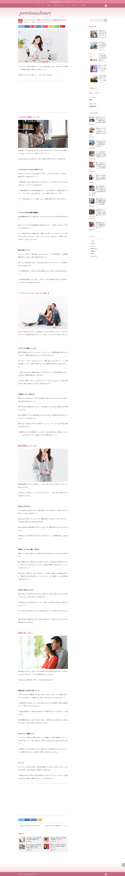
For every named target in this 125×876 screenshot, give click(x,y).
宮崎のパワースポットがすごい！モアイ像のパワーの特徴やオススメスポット (97, 132)
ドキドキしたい (42, 22)
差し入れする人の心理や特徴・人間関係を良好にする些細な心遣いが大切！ (33, 846)
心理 (48, 22)
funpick (91, 99)
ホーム (37, 5)
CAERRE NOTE (92, 106)
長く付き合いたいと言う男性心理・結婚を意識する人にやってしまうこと (102, 45)
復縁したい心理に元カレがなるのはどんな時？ (30, 825)
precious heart (27, 874)
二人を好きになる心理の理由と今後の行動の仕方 (33, 838)
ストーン (68, 5)
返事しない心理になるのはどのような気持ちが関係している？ (57, 846)
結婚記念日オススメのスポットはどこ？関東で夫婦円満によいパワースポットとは (97, 213)
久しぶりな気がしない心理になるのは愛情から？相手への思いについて (101, 154)
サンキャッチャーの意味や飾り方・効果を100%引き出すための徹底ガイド (103, 57)
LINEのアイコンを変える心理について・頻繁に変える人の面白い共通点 (101, 120)
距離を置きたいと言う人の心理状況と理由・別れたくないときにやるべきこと (102, 34)
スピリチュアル (61, 5)
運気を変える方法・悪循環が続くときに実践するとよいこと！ (101, 225)
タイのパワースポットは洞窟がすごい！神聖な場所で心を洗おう (101, 143)
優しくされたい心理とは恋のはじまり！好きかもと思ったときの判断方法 (97, 166)
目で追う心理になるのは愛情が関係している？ (55, 825)
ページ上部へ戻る (123, 865)
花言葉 (48, 5)
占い (42, 5)
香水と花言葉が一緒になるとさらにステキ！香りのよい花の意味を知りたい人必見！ (97, 190)
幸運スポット (76, 5)
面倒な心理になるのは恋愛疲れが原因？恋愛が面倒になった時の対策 (101, 201)
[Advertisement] (43, 96)
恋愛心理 (83, 5)
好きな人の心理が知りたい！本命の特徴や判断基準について (101, 178)
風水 (54, 5)
